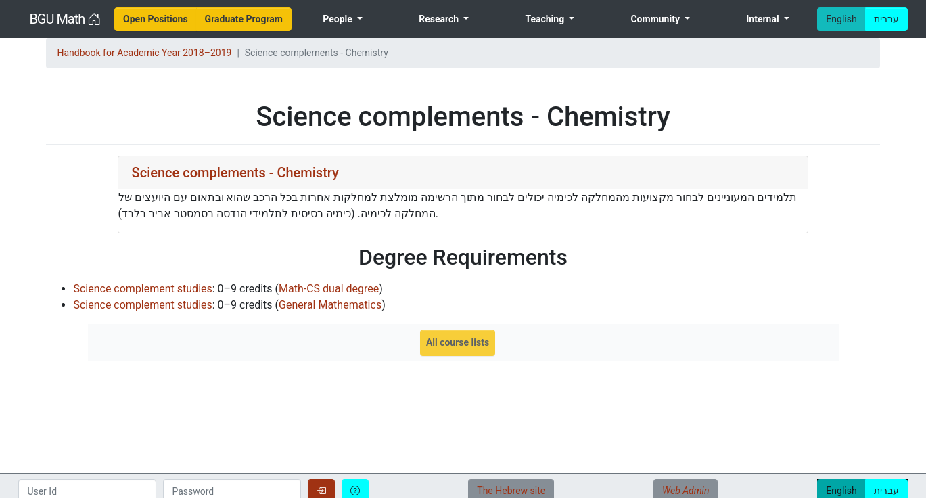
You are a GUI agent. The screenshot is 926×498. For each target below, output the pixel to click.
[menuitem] (155, 19)
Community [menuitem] (656, 19)
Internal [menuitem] (763, 19)
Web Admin (685, 490)
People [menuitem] (338, 19)
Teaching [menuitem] (545, 19)
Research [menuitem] (440, 19)
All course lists (457, 342)
